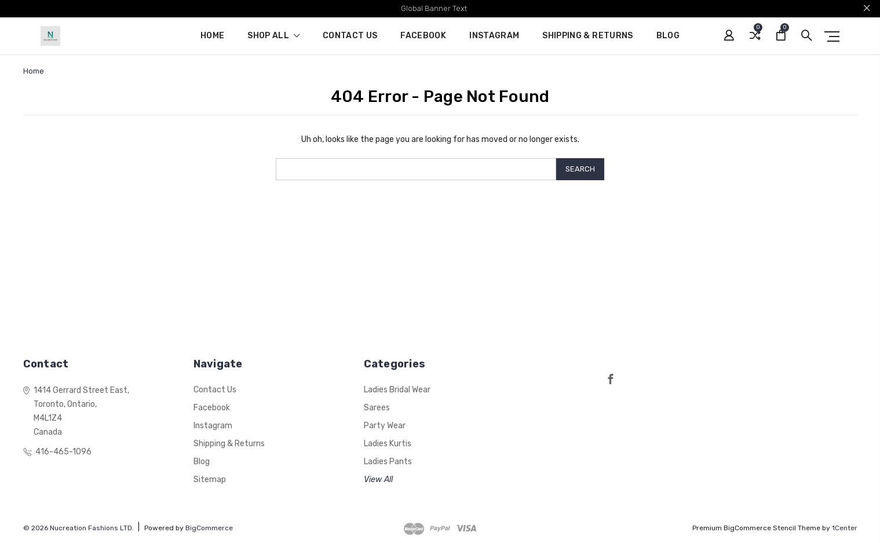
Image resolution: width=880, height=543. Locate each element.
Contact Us (350, 36)
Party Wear (385, 426)
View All (378, 479)
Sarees (377, 408)
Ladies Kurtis (387, 444)
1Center (844, 528)
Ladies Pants (388, 462)
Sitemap (209, 479)
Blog (668, 36)
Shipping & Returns (587, 36)
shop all (273, 36)
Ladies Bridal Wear (397, 390)
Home (212, 36)
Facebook (423, 36)
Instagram (494, 36)
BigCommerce (209, 528)
